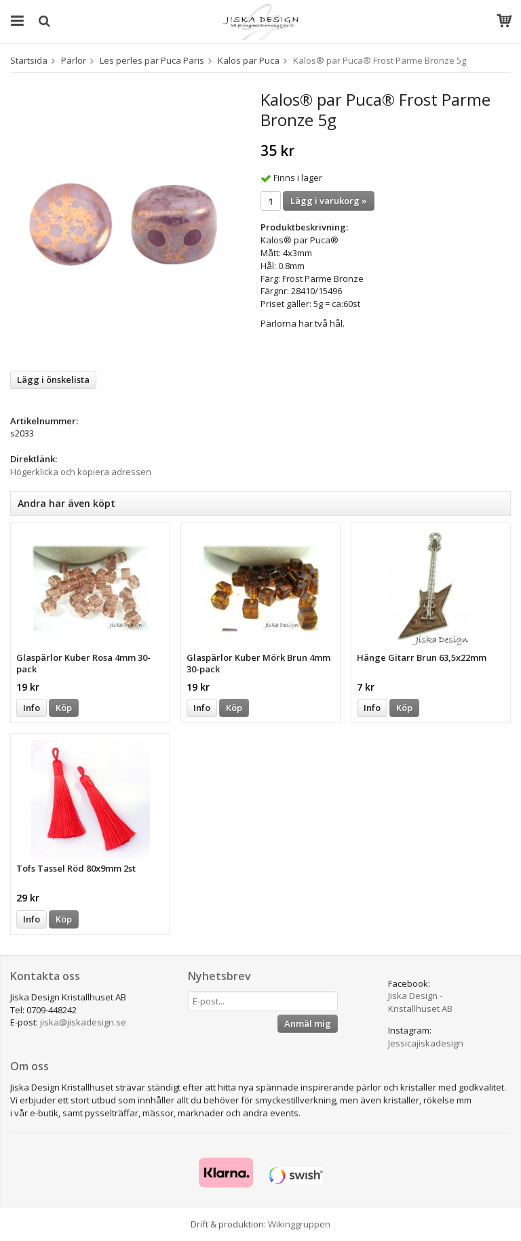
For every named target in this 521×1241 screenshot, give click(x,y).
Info (31, 707)
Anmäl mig (307, 1023)
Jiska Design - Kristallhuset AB (420, 1002)
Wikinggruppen (299, 1224)
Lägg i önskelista (53, 379)
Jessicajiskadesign (425, 1043)
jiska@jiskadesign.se (83, 1022)
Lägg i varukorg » (328, 201)
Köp (64, 707)
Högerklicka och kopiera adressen (80, 472)
